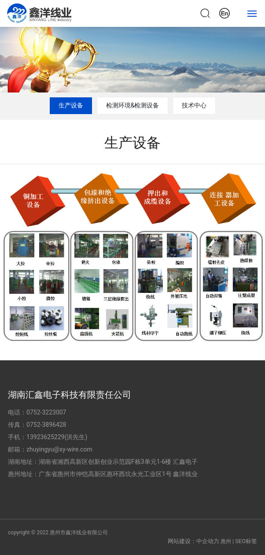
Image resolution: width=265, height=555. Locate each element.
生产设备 (71, 105)
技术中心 (194, 105)
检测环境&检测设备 (132, 105)
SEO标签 (246, 541)
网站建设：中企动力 (193, 541)
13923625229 (45, 436)
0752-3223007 (46, 412)
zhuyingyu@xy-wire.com (59, 449)
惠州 (226, 541)
